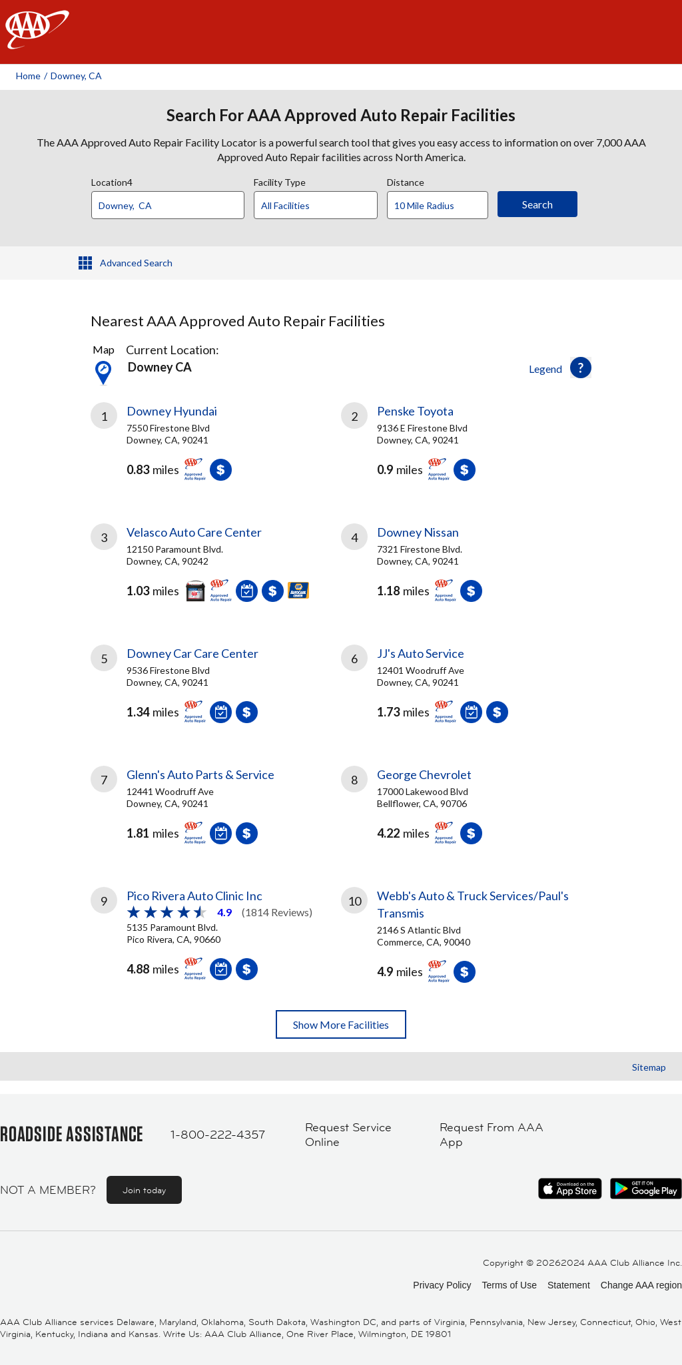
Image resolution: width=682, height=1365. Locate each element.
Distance (405, 180)
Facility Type (280, 180)
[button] (580, 367)
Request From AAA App (491, 1135)
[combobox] (172, 201)
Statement (568, 1285)
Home (28, 75)
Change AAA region (641, 1285)
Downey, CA (76, 75)
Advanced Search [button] (136, 262)
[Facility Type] (326, 206)
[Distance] (443, 206)
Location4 (112, 180)
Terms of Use (509, 1285)
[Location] (167, 205)
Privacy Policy (442, 1285)
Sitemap (649, 1067)
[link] (216, 446)
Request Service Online (348, 1135)
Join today (144, 1190)
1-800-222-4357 (217, 1134)
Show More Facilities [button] (341, 1024)
